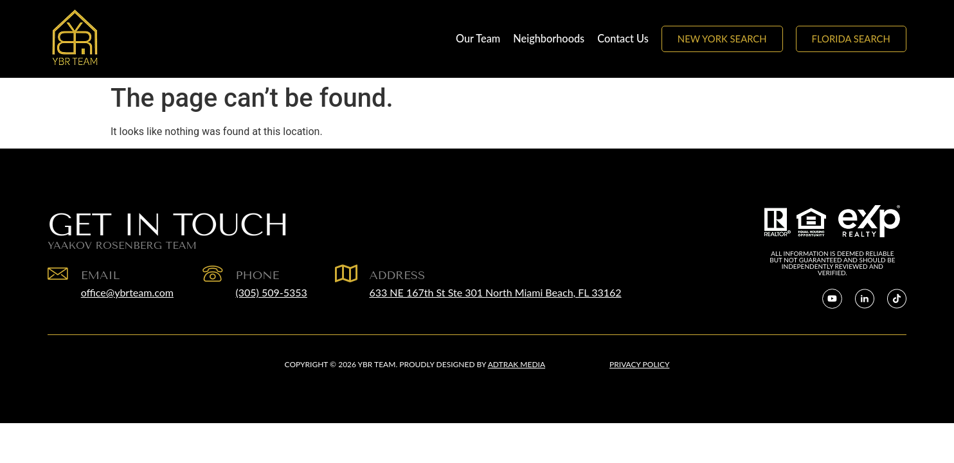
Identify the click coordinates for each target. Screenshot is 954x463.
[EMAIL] (58, 275)
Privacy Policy (639, 364)
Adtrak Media (516, 364)
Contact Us (623, 38)
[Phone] (215, 275)
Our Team (478, 38)
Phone (260, 275)
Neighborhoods (548, 38)
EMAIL (102, 275)
